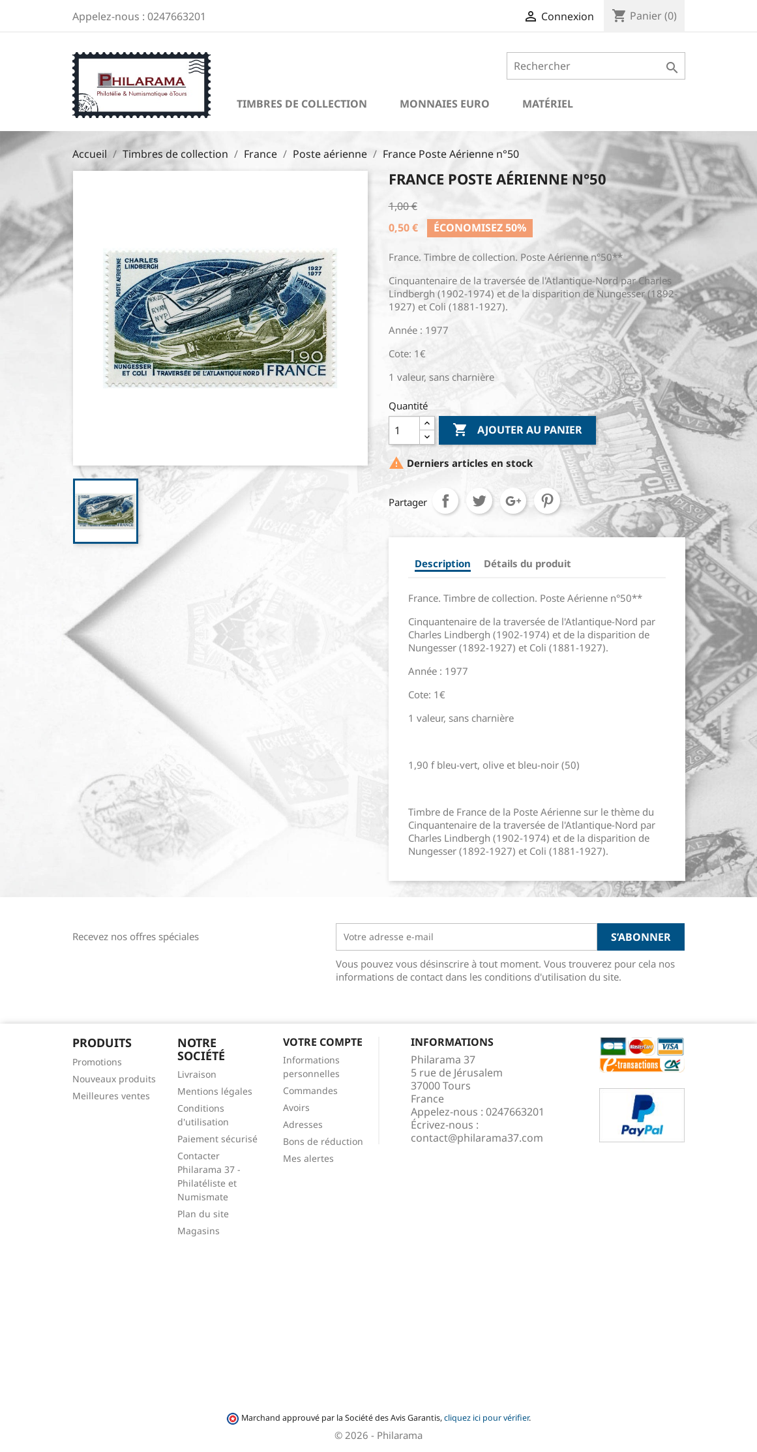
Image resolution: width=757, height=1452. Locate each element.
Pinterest (547, 501)
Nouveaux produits (114, 1079)
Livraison (196, 1074)
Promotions (97, 1062)
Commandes (310, 1090)
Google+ (513, 501)
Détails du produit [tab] (527, 563)
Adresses (303, 1124)
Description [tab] (443, 563)
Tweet (479, 501)
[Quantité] (404, 430)
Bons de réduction (323, 1141)
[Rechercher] (596, 66)
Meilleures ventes (111, 1095)
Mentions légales (214, 1091)
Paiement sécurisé (217, 1139)
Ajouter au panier (517, 430)
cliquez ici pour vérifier (486, 1417)
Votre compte (323, 1042)
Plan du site (203, 1214)
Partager (445, 501)
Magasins (198, 1230)
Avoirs (296, 1107)
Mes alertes (308, 1158)
